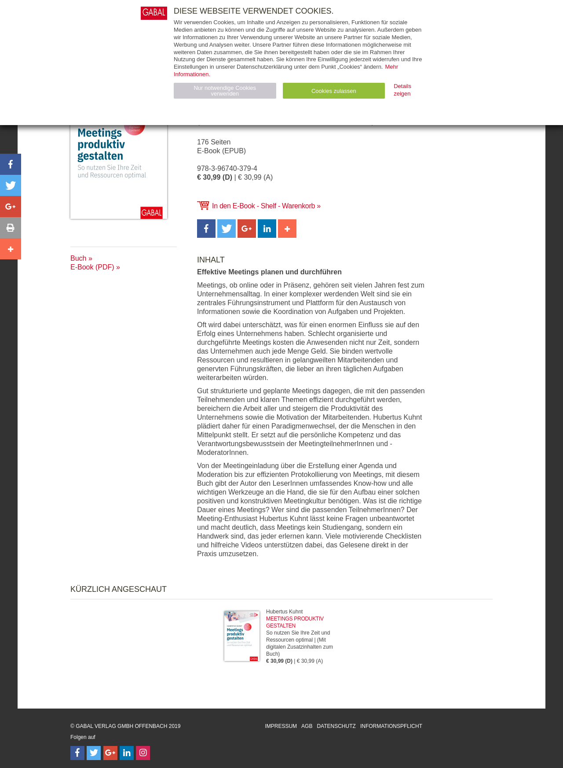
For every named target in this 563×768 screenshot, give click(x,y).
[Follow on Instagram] (143, 753)
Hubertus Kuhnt (284, 612)
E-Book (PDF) (92, 267)
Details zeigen (402, 90)
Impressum (281, 726)
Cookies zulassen (333, 91)
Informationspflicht (391, 726)
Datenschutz (336, 726)
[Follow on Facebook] (77, 753)
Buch (78, 258)
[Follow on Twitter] (94, 753)
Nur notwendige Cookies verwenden (225, 91)
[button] (206, 228)
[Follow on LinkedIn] (127, 753)
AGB (306, 726)
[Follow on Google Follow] (110, 753)
